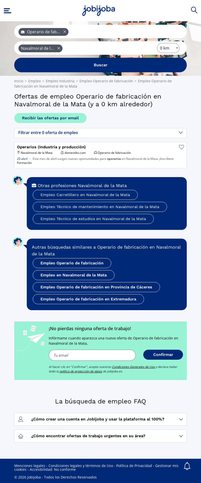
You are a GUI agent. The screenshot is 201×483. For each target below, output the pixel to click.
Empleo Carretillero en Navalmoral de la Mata (85, 194)
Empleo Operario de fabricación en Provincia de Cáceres (96, 287)
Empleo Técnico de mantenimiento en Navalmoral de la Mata (99, 206)
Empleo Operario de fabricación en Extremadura (88, 299)
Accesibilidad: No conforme (53, 469)
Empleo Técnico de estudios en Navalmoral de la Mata (93, 218)
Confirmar (163, 354)
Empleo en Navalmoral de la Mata (73, 275)
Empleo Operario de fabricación (72, 263)
